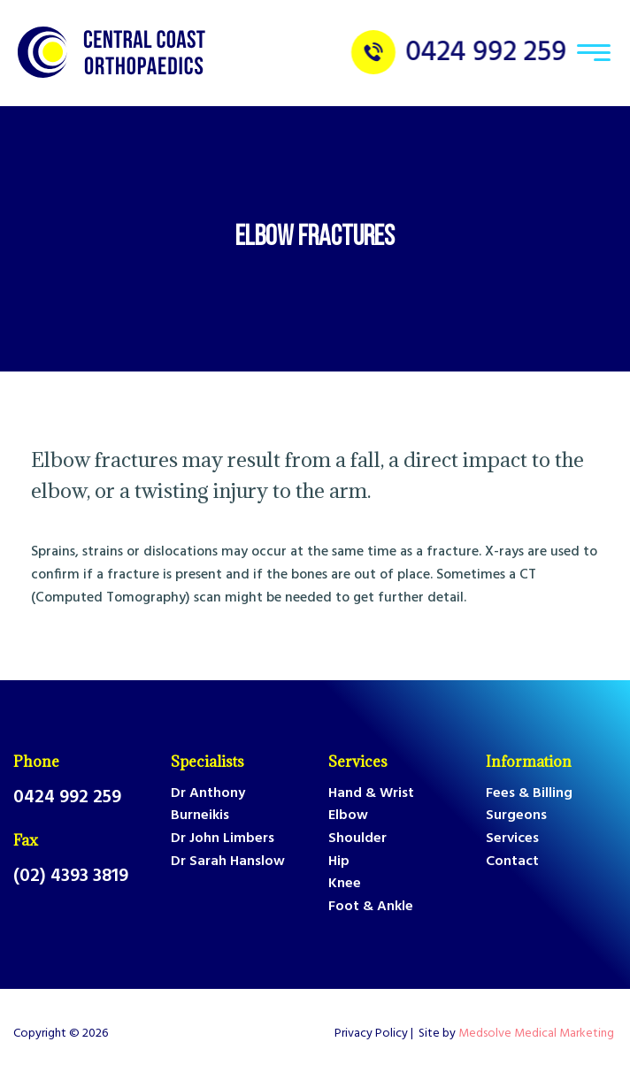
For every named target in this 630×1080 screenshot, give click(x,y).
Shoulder (357, 839)
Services (358, 761)
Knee (344, 884)
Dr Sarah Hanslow (228, 862)
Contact (512, 862)
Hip (339, 862)
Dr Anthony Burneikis (208, 805)
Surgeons (516, 816)
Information (529, 761)
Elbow (348, 816)
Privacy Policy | (376, 1034)
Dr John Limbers (222, 839)
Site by (518, 1034)
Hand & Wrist (371, 794)
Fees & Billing (529, 794)
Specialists (207, 761)
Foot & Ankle (370, 907)
